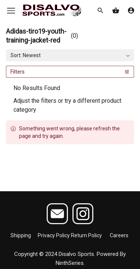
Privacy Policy (54, 235)
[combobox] (70, 55)
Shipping (20, 235)
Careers (119, 235)
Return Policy (86, 235)
